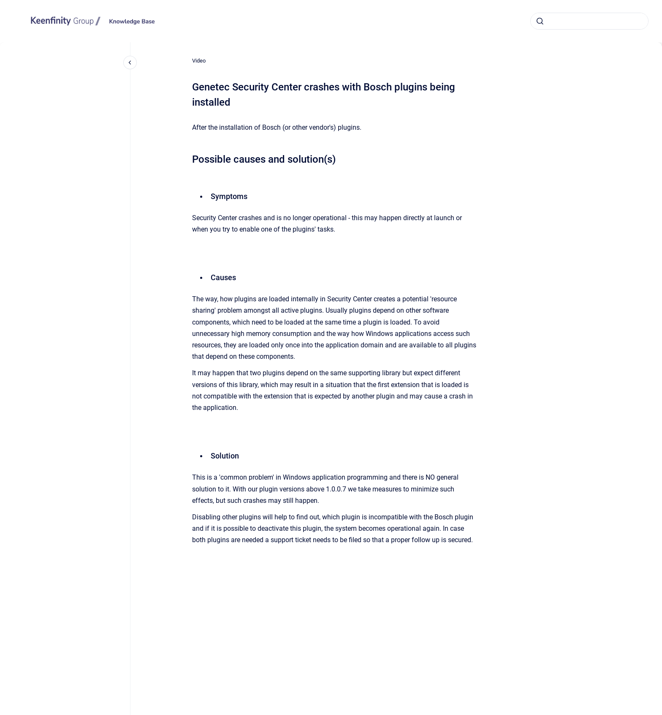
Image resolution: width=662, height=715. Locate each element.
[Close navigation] (130, 62)
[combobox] (589, 21)
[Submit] (540, 21)
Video (199, 60)
